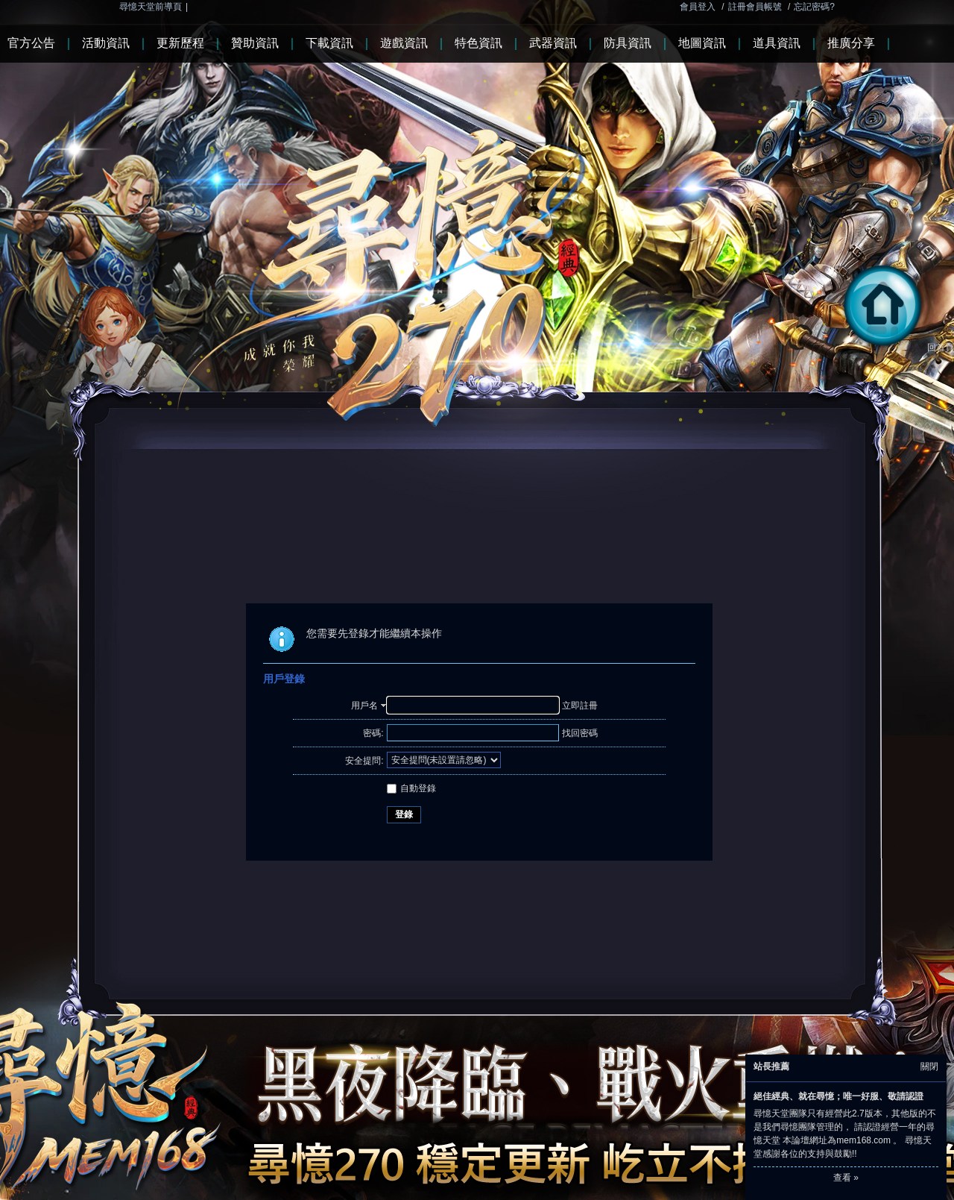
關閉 (929, 1066)
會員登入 (698, 6)
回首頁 (896, 347)
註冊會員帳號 (755, 6)
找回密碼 (580, 733)
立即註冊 (580, 705)
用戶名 (364, 705)
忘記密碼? (814, 6)
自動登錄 (411, 788)
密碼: (373, 733)
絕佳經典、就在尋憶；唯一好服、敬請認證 (838, 1096)
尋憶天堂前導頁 (150, 6)
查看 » (846, 1177)
